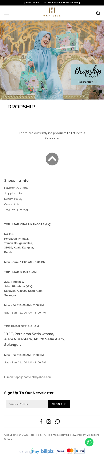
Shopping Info (16, 181)
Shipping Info (13, 193)
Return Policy (13, 199)
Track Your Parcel (16, 209)
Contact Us (11, 204)
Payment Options (16, 187)
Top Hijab (35, 434)
